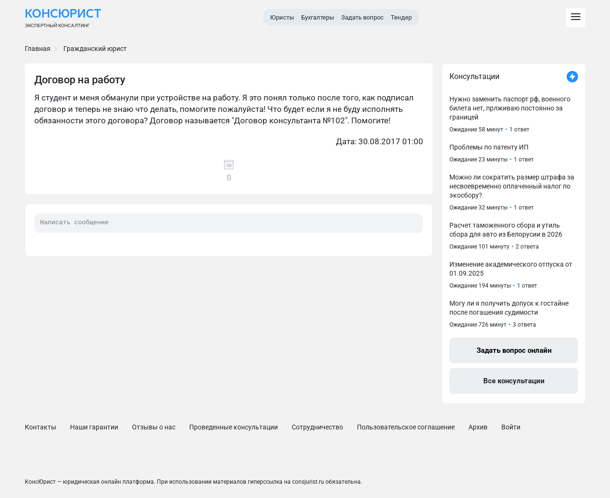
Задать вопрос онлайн (514, 350)
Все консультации (514, 381)
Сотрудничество (317, 427)
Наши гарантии (94, 427)
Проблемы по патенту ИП (489, 147)
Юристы (282, 17)
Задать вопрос (362, 17)
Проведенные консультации (233, 427)
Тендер (401, 17)
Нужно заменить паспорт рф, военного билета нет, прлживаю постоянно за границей (509, 108)
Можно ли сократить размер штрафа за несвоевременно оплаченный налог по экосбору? (511, 186)
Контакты (40, 427)
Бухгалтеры (317, 17)
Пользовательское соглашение (406, 427)
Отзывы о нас (153, 427)
